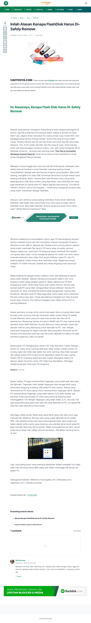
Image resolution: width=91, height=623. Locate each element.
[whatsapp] (5, 37)
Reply (19, 576)
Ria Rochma (20, 560)
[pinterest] (5, 46)
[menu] (6, 3)
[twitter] (5, 33)
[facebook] (5, 28)
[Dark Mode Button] (86, 3)
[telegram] (5, 42)
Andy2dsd (32, 495)
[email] (5, 51)
